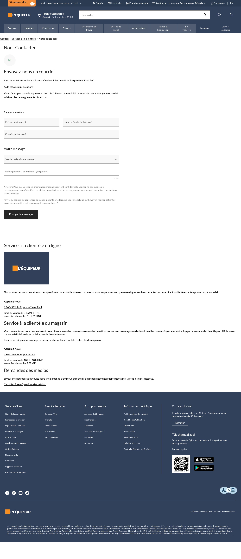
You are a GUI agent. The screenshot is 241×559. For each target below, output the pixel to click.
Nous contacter (12, 455)
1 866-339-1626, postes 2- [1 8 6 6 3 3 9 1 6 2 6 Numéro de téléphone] (19, 354)
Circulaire (9, 460)
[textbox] (61, 173)
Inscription (180, 423)
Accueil (4, 38)
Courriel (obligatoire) (15, 134)
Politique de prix (131, 437)
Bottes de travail (116, 28)
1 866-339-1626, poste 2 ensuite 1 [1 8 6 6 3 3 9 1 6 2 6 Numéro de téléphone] (23, 307)
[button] (205, 15)
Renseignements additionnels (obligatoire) (26, 171)
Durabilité (88, 437)
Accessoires (138, 28)
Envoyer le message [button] (21, 214)
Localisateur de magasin (15, 443)
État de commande (137, 3)
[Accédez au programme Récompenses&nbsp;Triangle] (181, 3)
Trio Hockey (50, 431)
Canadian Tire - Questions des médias (25, 384)
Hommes (29, 28)
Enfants (67, 28)
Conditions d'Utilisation (134, 420)
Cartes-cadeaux (225, 28)
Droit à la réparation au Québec (137, 449)
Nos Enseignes (51, 437)
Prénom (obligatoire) (15, 122)
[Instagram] (14, 493)
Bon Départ (89, 443)
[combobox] (61, 159)
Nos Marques (90, 420)
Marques (204, 28)
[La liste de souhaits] (219, 15)
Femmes (12, 28)
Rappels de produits (13, 466)
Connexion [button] (218, 3)
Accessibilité (129, 431)
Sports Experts (51, 425)
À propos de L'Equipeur (94, 414)
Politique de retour (132, 443)
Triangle (48, 420)
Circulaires (76, 3)
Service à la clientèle (24, 38)
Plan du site (129, 425)
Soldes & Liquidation (163, 28)
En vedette (187, 28)
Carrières (88, 425)
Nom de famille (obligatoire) (78, 122)
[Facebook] (7, 493)
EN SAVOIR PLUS (61, 3)
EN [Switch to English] (231, 3)
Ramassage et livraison (15, 420)
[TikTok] (27, 493)
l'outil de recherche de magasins (83, 339)
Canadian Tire (51, 414)
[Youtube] (21, 493)
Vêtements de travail (89, 28)
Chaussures (48, 28)
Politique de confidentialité (136, 414)
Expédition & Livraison (15, 425)
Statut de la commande (15, 414)
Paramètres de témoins (15, 472)
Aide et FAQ (10, 437)
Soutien (98, 3)
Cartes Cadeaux (12, 449)
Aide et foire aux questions (18, 86)
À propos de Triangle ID (94, 431)
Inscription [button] (115, 3)
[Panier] (231, 15)
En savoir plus (179, 449)
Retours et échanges (14, 431)
